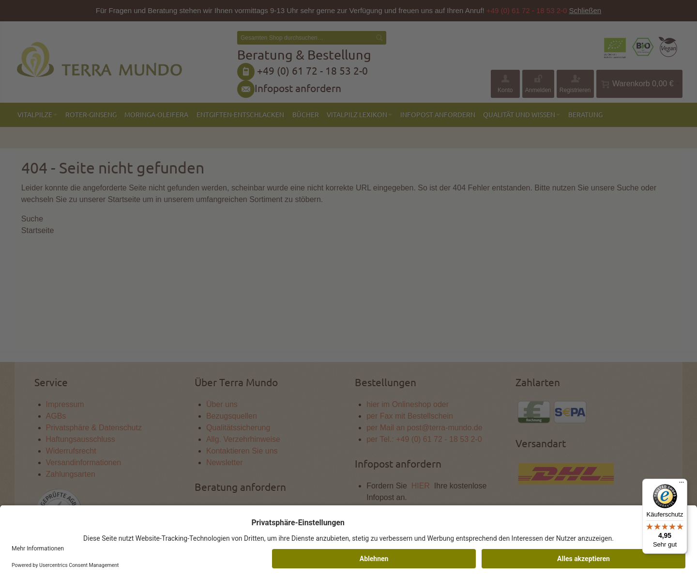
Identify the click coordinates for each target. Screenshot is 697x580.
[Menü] (681, 484)
